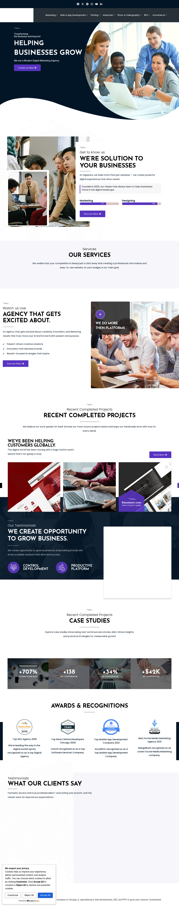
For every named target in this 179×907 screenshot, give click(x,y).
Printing (95, 15)
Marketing (51, 15)
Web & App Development (74, 15)
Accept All (45, 895)
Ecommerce (160, 15)
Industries (109, 15)
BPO (147, 15)
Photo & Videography (129, 15)
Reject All (29, 895)
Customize (13, 895)
